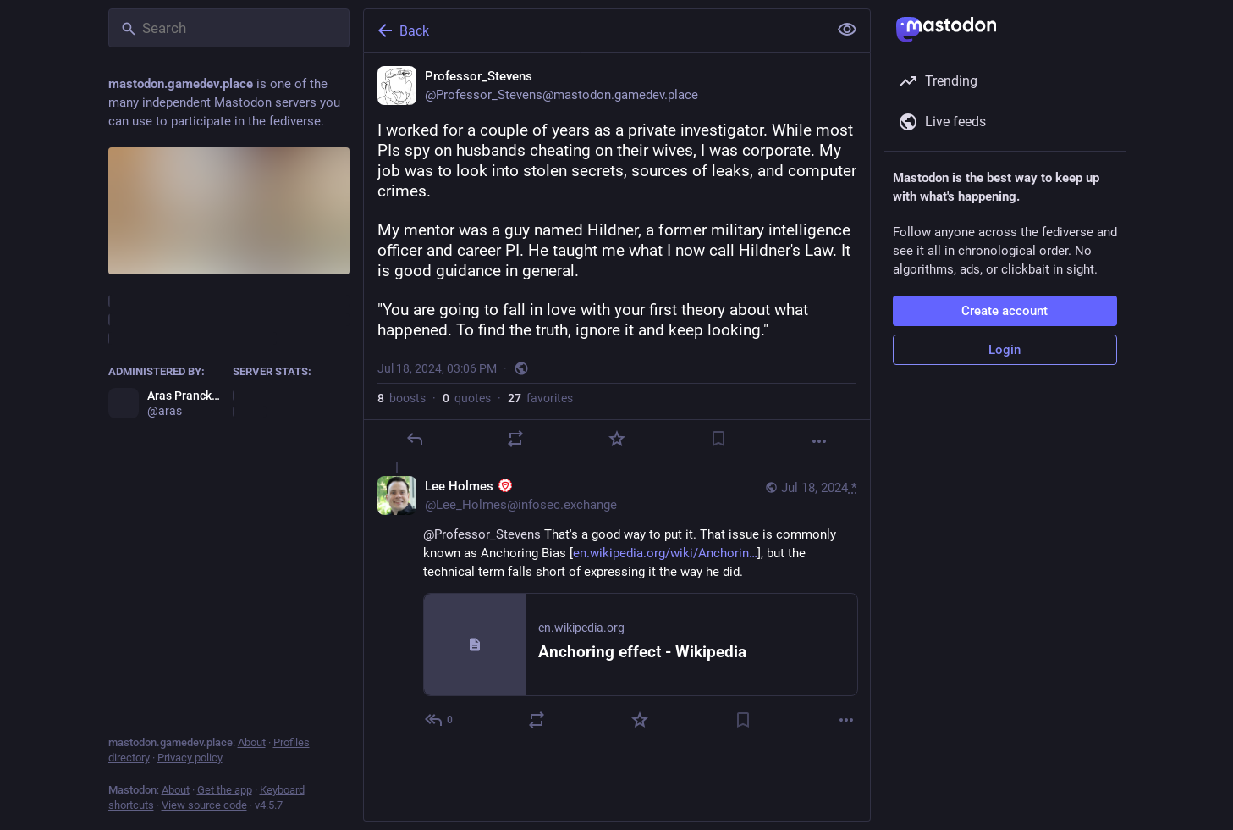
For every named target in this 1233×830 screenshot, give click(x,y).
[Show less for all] (847, 29)
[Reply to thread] (439, 720)
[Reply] (414, 439)
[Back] (594, 30)
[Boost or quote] (515, 439)
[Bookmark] (717, 439)
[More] (819, 441)
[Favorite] (616, 439)
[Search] (229, 27)
